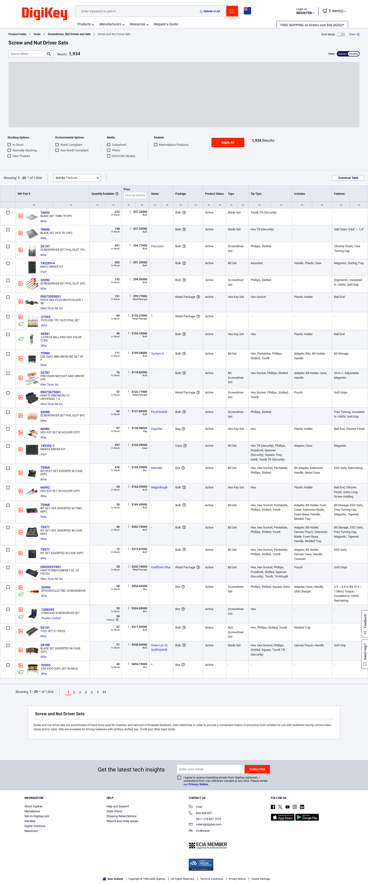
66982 (45, 429)
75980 (45, 353)
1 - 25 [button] (22, 178)
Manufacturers (110, 24)
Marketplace (32, 811)
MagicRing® (159, 487)
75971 (45, 527)
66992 (45, 487)
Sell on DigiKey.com (36, 816)
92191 (45, 627)
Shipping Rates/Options (122, 816)
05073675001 (50, 392)
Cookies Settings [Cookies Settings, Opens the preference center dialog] (281, 873)
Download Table (348, 178)
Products (84, 24)
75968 (45, 505)
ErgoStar (156, 429)
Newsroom (31, 831)
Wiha (43, 221)
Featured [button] (66, 178)
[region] (184, 873)
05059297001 (50, 567)
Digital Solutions (34, 826)
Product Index (17, 34)
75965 (45, 467)
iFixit (43, 271)
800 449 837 (200, 813)
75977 (45, 549)
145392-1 (47, 446)
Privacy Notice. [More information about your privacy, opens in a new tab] (50, 879)
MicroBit (156, 468)
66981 (45, 334)
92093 (45, 665)
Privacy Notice (198, 784)
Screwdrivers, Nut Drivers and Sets (69, 34)
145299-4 (47, 263)
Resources (137, 24)
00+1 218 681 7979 (205, 819)
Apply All (227, 142)
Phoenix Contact (51, 618)
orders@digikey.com (205, 825)
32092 (45, 280)
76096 (45, 229)
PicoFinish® (159, 412)
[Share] (354, 34)
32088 (45, 412)
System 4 (157, 353)
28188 (45, 645)
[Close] (360, 873)
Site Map (29, 821)
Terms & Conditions (21, 879)
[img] (44, 14)
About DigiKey (33, 806)
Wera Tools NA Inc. (51, 308)
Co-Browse (199, 831)
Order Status (114, 811)
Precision (157, 246)
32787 (45, 373)
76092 (45, 212)
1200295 (47, 609)
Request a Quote (166, 24)
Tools (37, 34)
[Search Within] (27, 54)
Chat (195, 807)
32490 (45, 587)
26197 (45, 246)
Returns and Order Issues (122, 821)
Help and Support (118, 806)
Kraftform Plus (161, 567)
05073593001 (50, 296)
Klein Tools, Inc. (49, 384)
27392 (45, 317)
